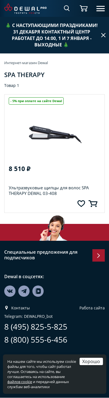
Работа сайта (92, 308)
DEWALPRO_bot (38, 316)
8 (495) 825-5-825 (35, 326)
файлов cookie (19, 381)
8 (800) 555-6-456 (35, 339)
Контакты (20, 308)
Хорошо (91, 361)
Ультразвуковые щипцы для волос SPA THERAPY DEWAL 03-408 (49, 190)
